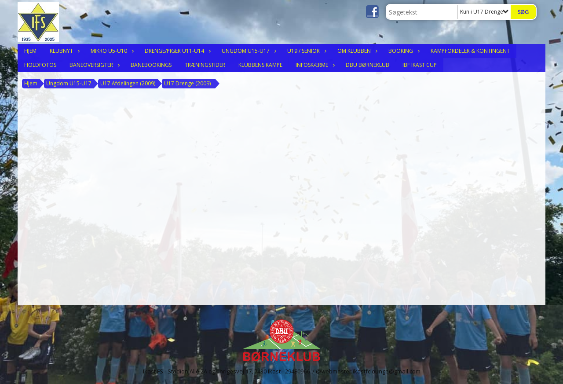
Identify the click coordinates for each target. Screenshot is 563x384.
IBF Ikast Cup (419, 65)
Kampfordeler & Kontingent (470, 51)
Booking (402, 51)
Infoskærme (314, 65)
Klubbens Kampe (260, 65)
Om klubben (356, 51)
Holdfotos (40, 65)
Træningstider (205, 65)
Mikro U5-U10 (111, 51)
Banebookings (151, 65)
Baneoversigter (93, 65)
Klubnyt (63, 51)
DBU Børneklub (367, 65)
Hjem (30, 51)
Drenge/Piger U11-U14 (176, 51)
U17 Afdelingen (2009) (127, 83)
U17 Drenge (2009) (187, 83)
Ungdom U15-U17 (248, 51)
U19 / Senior (305, 51)
